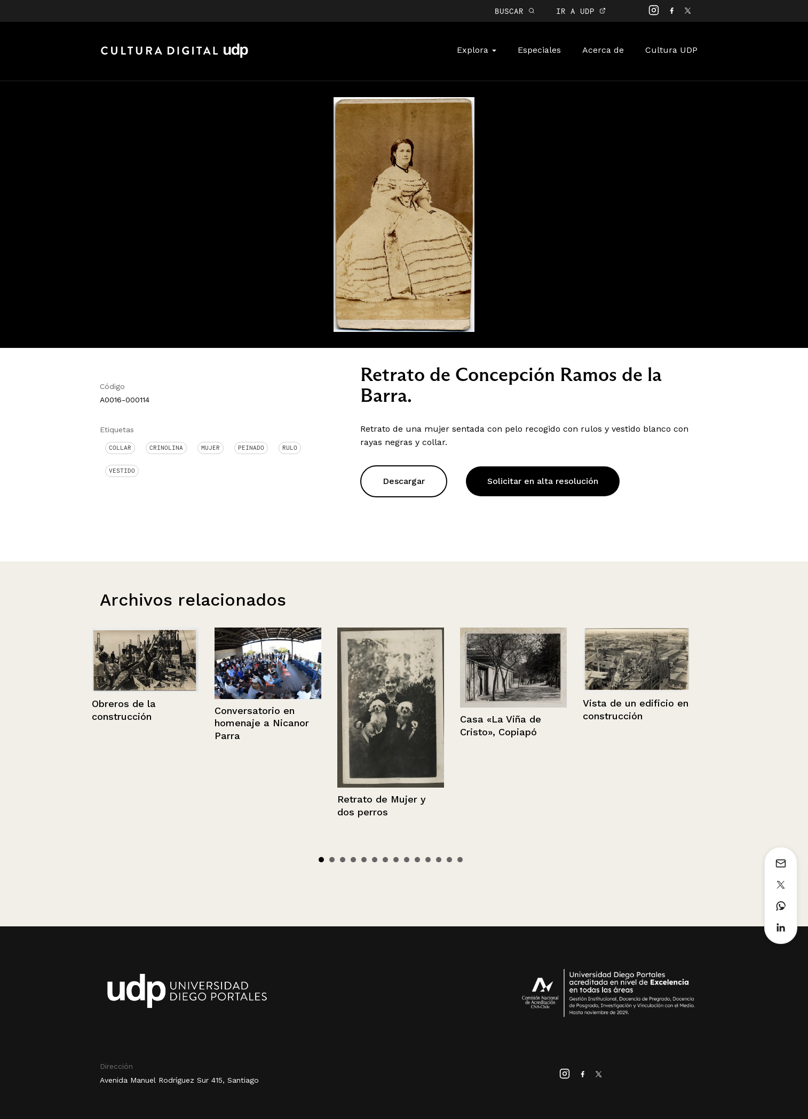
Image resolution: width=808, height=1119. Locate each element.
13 (449, 859)
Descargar (404, 481)
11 (428, 859)
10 (417, 859)
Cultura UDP (671, 50)
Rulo (289, 447)
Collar (120, 447)
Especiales (539, 50)
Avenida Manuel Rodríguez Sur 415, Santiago (179, 1080)
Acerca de (603, 50)
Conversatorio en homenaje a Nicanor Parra (262, 723)
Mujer (210, 447)
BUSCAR (515, 10)
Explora (476, 50)
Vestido (122, 470)
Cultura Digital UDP (174, 56)
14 (460, 859)
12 (438, 859)
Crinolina (166, 447)
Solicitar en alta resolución (542, 481)
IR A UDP (581, 10)
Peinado (251, 447)
